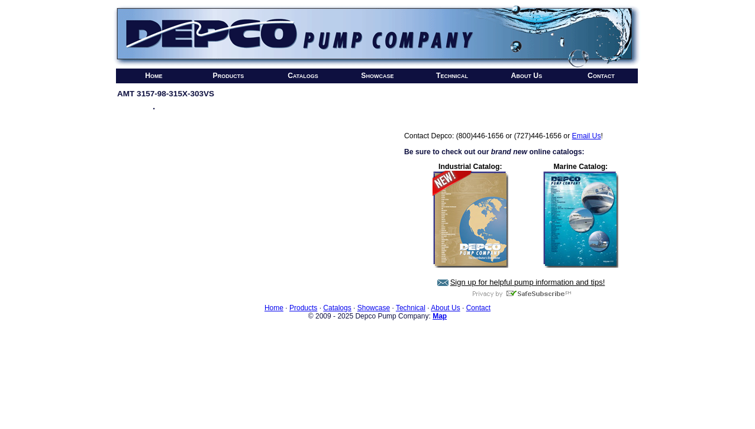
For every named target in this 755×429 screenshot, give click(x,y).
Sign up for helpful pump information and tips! (527, 282)
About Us (527, 76)
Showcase (377, 76)
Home (153, 76)
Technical (452, 76)
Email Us (586, 136)
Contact (601, 76)
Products (228, 76)
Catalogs (303, 76)
